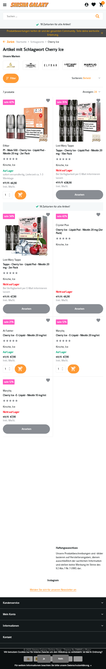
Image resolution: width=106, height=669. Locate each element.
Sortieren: (77, 78)
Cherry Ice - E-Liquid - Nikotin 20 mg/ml (24, 335)
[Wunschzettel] (93, 4)
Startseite (22, 42)
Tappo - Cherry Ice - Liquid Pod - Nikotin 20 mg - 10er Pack (79, 152)
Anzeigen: (88, 91)
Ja (44, 658)
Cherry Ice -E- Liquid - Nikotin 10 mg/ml (24, 395)
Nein (60, 658)
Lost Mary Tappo (65, 145)
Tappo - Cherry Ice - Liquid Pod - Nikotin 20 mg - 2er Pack (26, 266)
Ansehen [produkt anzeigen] (79, 194)
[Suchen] (53, 16)
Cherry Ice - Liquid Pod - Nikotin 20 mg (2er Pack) (79, 231)
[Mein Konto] (86, 5)
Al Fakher (8, 330)
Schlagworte (38, 42)
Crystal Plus (62, 225)
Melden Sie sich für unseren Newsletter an (53, 589)
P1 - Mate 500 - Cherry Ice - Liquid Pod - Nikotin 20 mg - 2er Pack (24, 152)
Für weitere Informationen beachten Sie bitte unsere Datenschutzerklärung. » (53, 665)
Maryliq (60, 330)
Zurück (8, 42)
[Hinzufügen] (20, 194)
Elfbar (6, 145)
